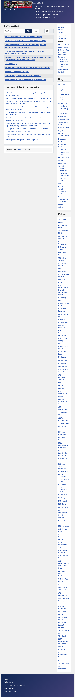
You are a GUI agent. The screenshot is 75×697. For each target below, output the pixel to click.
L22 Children (62, 495)
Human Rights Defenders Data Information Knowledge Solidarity (63, 52)
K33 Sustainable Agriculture (62, 453)
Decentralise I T (63, 44)
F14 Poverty (62, 357)
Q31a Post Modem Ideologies (62, 573)
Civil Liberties (62, 85)
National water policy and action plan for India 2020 (23, 76)
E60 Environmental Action (63, 346)
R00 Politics (62, 612)
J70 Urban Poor (63, 423)
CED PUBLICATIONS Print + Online (46, 18)
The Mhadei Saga (11, 64)
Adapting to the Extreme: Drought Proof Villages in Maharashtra (27, 68)
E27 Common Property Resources (63, 325)
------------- (60, 41)
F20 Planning (62, 360)
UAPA (61, 97)
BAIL (61, 87)
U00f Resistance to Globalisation (63, 641)
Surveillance (63, 106)
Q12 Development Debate (62, 537)
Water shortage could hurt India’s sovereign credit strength (25, 80)
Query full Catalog (38, 3)
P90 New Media (63, 526)
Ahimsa (61, 33)
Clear (35, 31)
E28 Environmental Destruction (63, 333)
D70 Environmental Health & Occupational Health (63, 290)
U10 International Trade (62, 654)
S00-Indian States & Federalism (62, 625)
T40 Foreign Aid (63, 630)
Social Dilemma (64, 136)
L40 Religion (62, 498)
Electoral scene (63, 128)
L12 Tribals (62, 485)
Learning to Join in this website (14, 685)
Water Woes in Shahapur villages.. (17, 72)
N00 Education (63, 501)
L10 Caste (63, 476)
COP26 (60, 183)
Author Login (8, 682)
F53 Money (62, 363)
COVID (60, 161)
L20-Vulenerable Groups (63, 489)
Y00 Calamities (63, 663)
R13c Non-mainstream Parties (62, 617)
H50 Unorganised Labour (62, 394)
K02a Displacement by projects (63, 445)
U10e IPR (61, 660)
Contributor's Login (10, 691)
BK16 (62, 100)
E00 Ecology (62, 298)
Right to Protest (64, 94)
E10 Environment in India (63, 303)
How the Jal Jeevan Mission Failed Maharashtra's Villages (25, 41)
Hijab (60, 197)
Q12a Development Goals (62, 544)
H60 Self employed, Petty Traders (63, 401)
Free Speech (63, 113)
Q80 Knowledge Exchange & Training (63, 601)
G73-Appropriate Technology (62, 377)
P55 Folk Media (63, 507)
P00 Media (62, 504)
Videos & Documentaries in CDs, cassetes (48, 12)
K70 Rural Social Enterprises (62, 466)
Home (6, 679)
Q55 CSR (61, 584)
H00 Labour (62, 388)
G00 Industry (62, 366)
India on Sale (63, 149)
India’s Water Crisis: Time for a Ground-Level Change (23, 37)
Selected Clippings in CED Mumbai (46, 15)
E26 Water (61, 320)
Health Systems (63, 157)
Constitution (62, 103)
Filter (28, 31)
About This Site (9, 688)
